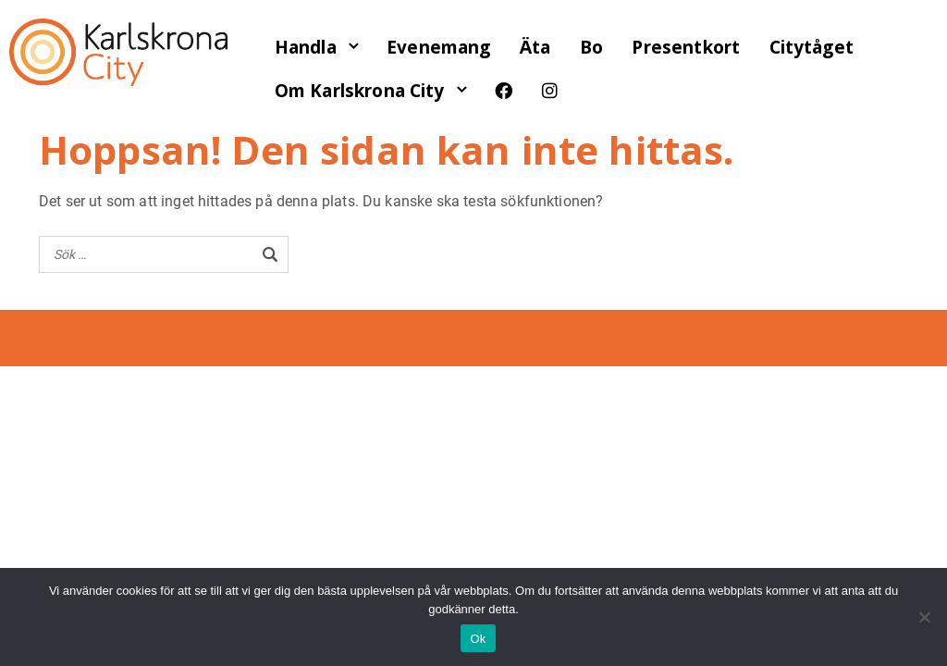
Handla (306, 47)
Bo (591, 47)
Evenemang (438, 47)
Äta (535, 47)
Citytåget (811, 47)
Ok (478, 639)
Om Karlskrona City (360, 91)
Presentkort (686, 47)
